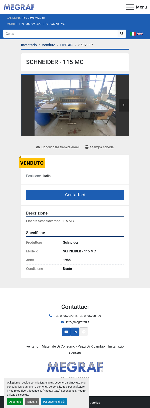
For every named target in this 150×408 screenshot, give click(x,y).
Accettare (15, 401)
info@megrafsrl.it (77, 322)
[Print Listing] (99, 147)
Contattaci (75, 194)
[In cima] (84, 332)
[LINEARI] (66, 45)
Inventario (31, 346)
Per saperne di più (53, 401)
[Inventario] (29, 45)
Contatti (75, 353)
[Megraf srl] (75, 366)
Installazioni (117, 346)
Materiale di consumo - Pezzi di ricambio (73, 346)
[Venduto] (48, 45)
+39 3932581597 (54, 24)
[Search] (60, 34)
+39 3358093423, (30, 24)
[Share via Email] (58, 147)
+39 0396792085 (33, 17)
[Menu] (130, 7)
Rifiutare (32, 401)
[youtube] (66, 332)
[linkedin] (75, 332)
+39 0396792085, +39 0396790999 (77, 316)
